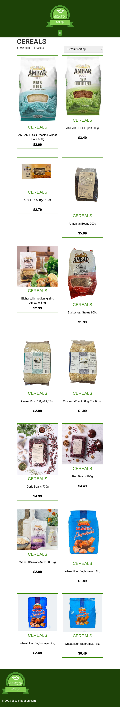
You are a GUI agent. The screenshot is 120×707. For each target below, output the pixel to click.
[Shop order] (83, 49)
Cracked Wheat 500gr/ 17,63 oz (82, 401)
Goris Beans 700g (37, 486)
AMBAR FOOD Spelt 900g (82, 128)
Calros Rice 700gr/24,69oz (37, 401)
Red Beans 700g (82, 476)
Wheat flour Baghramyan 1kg (82, 571)
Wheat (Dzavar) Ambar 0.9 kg (37, 562)
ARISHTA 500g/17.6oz (37, 200)
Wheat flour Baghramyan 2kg (37, 643)
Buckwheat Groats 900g (82, 312)
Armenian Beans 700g (82, 223)
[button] (60, 33)
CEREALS (37, 127)
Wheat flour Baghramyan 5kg (82, 643)
